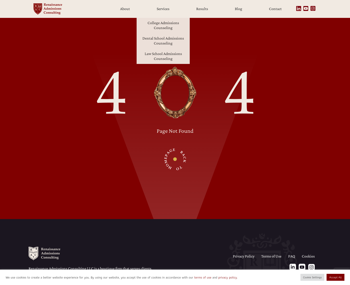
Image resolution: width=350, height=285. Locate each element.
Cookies (308, 256)
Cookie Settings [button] (312, 277)
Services (163, 8)
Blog (238, 8)
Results (202, 8)
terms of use (202, 277)
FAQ (291, 256)
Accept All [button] (335, 277)
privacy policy (227, 277)
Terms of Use (271, 256)
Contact (275, 8)
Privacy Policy (243, 256)
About (125, 8)
